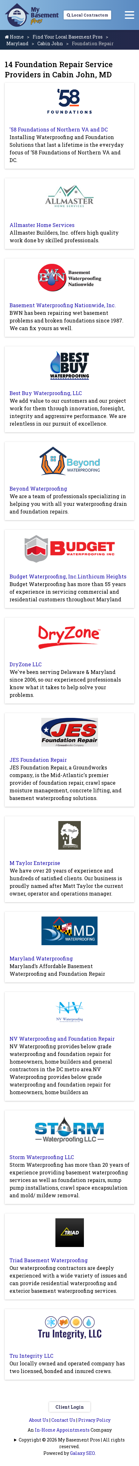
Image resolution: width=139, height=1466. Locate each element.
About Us (38, 1420)
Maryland (17, 43)
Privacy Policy (94, 1420)
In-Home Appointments (62, 1430)
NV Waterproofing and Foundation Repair (62, 1038)
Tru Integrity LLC (31, 1355)
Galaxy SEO (82, 1453)
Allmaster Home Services (41, 225)
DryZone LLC (25, 664)
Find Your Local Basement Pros (68, 37)
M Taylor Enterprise (34, 863)
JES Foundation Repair (38, 759)
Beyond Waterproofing (38, 488)
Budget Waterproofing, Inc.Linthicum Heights (67, 576)
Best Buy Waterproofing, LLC (45, 393)
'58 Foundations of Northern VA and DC (58, 129)
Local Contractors (87, 15)
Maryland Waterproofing (41, 958)
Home (14, 37)
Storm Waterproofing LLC (41, 1157)
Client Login (69, 1407)
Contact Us (63, 1420)
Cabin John (50, 43)
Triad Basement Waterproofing (48, 1260)
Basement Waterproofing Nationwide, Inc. (62, 305)
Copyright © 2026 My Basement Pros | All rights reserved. (72, 1443)
